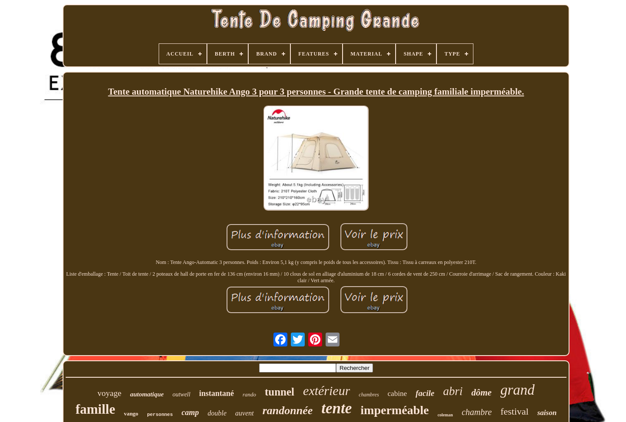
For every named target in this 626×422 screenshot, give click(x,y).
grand (517, 390)
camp (190, 412)
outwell (181, 394)
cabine (397, 393)
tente (336, 408)
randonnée (288, 410)
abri (453, 391)
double (217, 413)
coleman (445, 414)
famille (95, 409)
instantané (216, 393)
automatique (147, 394)
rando (249, 394)
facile (425, 393)
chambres (369, 395)
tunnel (279, 392)
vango (131, 413)
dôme (481, 392)
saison (546, 413)
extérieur (326, 390)
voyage (109, 393)
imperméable (394, 410)
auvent (244, 413)
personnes (160, 414)
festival (514, 411)
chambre (477, 412)
